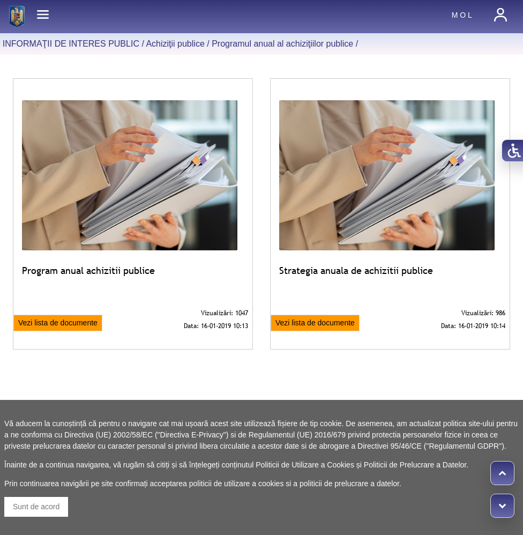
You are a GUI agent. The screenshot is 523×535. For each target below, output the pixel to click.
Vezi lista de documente (58, 322)
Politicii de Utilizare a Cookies (305, 464)
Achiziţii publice (175, 43)
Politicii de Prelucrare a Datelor (415, 464)
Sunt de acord (36, 506)
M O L (462, 15)
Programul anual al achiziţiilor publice (282, 43)
